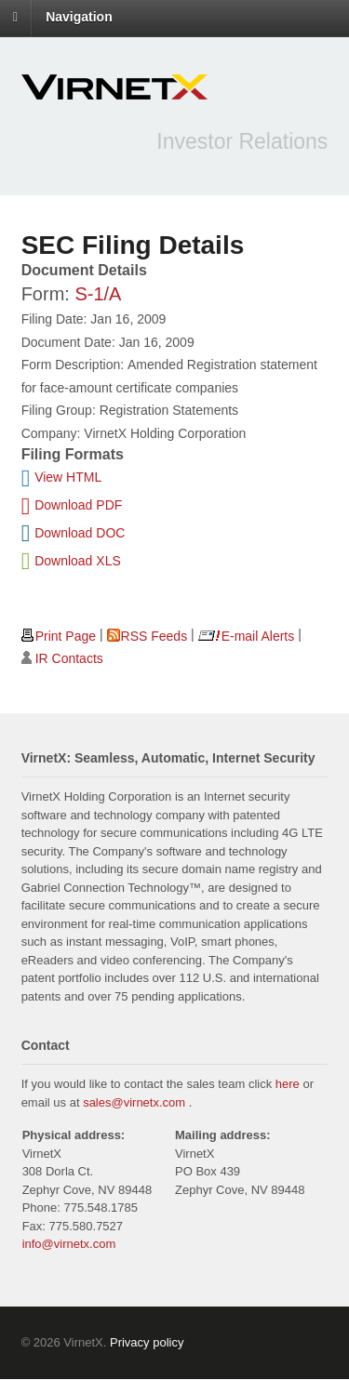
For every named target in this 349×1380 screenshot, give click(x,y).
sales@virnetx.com (134, 1102)
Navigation (79, 16)
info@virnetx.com (69, 1244)
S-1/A (97, 294)
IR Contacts (69, 658)
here (287, 1084)
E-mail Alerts (258, 636)
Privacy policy (146, 1342)
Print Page (65, 636)
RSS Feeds (154, 636)
